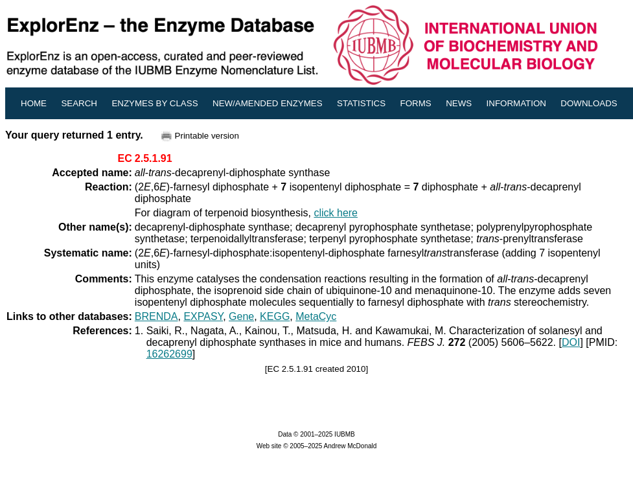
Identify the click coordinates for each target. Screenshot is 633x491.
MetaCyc (315, 316)
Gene (241, 316)
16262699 (169, 354)
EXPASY (203, 316)
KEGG (275, 316)
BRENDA (156, 316)
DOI (571, 342)
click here (336, 212)
